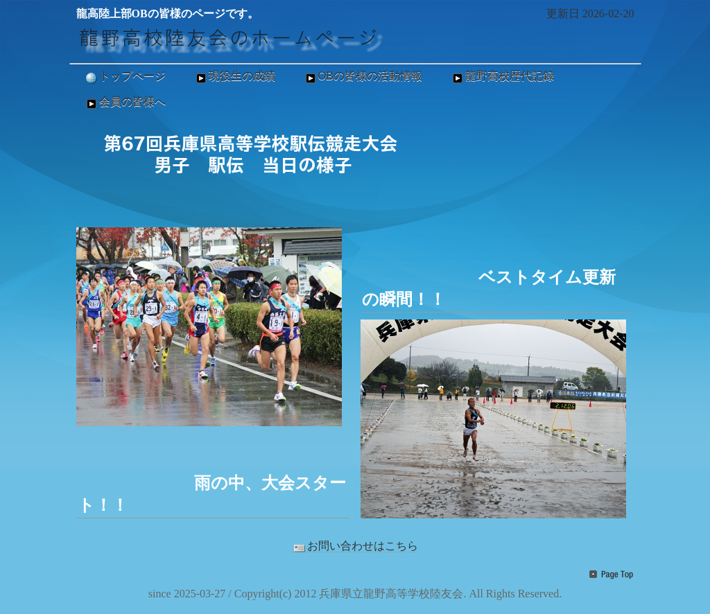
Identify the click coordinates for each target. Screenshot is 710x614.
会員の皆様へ (125, 102)
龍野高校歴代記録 (502, 77)
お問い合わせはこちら (355, 546)
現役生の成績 (234, 77)
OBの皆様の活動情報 (362, 77)
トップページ (125, 77)
